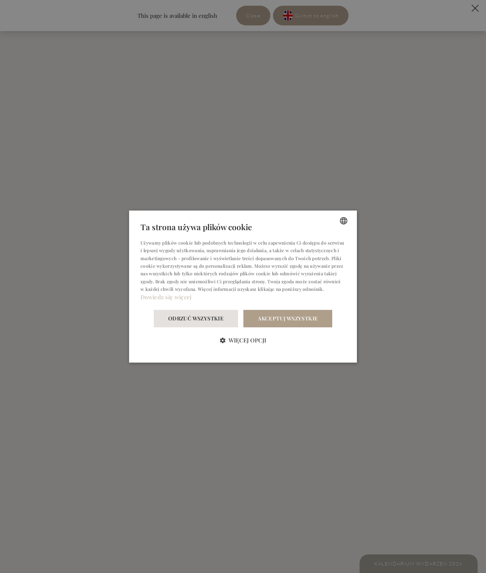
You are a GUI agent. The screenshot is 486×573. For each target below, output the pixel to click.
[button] (243, 340)
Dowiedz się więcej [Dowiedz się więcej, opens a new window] (165, 297)
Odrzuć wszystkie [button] (196, 318)
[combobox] (343, 220)
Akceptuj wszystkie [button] (288, 318)
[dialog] (243, 286)
